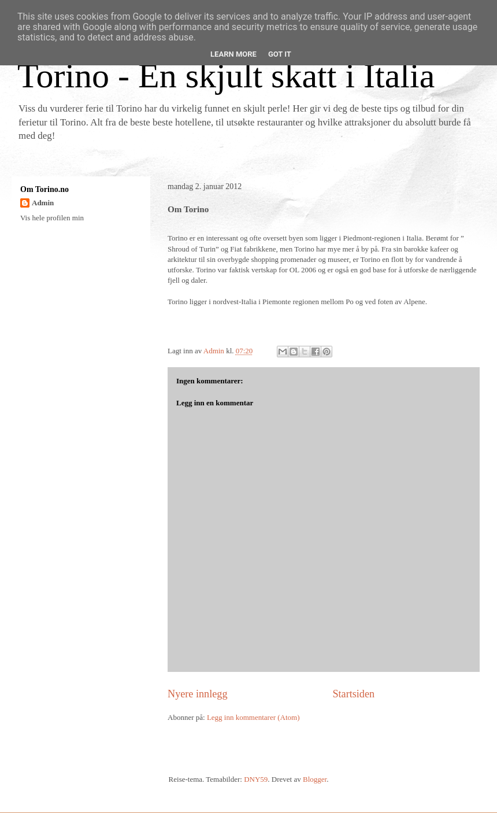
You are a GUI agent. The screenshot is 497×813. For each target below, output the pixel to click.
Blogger (315, 779)
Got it (279, 54)
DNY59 (256, 779)
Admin (43, 202)
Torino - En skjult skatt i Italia (226, 76)
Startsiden (353, 694)
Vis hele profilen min (52, 217)
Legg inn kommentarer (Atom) (253, 717)
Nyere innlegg (198, 694)
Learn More (233, 54)
